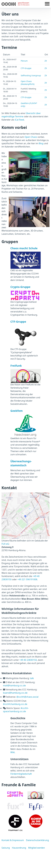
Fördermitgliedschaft (21, 773)
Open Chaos (30, 136)
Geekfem (16, 411)
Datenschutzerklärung (37, 840)
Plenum (24, 61)
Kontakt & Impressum (12, 840)
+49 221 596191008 (27, 579)
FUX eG (5, 543)
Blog (41, 143)
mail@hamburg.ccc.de (14, 685)
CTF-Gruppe (26, 68)
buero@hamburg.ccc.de (15, 692)
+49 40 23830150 (28, 659)
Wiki (12, 752)
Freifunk (16, 365)
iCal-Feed (19, 119)
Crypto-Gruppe (20, 287)
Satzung (5, 847)
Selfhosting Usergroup (31, 75)
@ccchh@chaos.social (27, 696)
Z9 (46, 61)
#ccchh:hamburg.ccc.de (15, 704)
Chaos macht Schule (24, 248)
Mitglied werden (36, 847)
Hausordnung (19, 847)
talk (32, 678)
